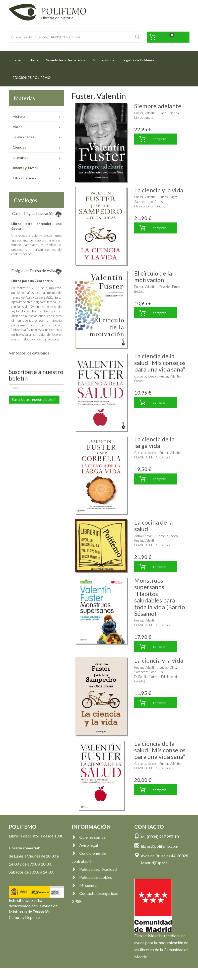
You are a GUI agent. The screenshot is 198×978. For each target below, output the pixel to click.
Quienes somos (88, 837)
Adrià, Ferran (143, 536)
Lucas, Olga (167, 197)
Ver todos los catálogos (29, 352)
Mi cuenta (84, 885)
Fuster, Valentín (145, 113)
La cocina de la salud (153, 525)
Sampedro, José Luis (148, 202)
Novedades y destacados (65, 60)
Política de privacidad (94, 869)
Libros (33, 60)
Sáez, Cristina (169, 113)
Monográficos (103, 60)
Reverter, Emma (170, 287)
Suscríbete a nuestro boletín (34, 399)
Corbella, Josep (145, 376)
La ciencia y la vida (158, 190)
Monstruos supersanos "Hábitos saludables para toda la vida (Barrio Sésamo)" (159, 597)
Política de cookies (92, 877)
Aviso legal (85, 845)
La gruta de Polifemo (138, 60)
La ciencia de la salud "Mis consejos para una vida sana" (159, 362)
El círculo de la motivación (153, 276)
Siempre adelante (157, 105)
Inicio (19, 58)
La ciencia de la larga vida (154, 442)
